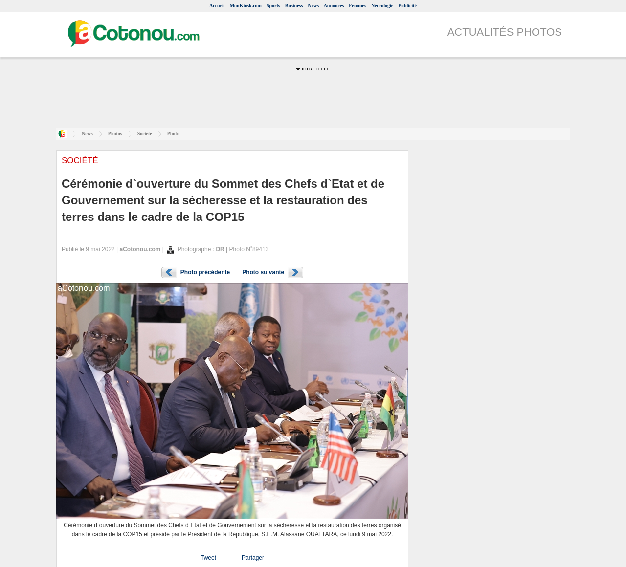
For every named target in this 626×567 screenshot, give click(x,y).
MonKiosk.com (246, 5)
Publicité (407, 5)
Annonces (334, 5)
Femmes (357, 5)
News (313, 5)
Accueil (217, 5)
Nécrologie (382, 5)
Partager (253, 557)
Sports (273, 5)
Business (294, 5)
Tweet (208, 557)
